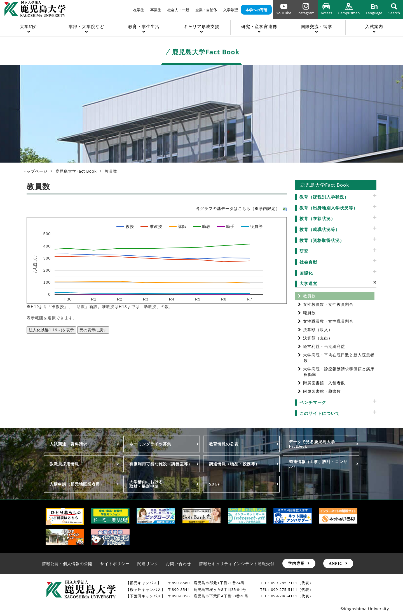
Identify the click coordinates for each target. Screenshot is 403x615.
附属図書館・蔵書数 (322, 391)
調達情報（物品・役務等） (234, 464)
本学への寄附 (256, 9)
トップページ (35, 171)
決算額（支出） (317, 338)
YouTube (283, 12)
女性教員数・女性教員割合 (328, 304)
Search (394, 12)
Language (374, 12)
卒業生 (155, 9)
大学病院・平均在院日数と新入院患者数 (338, 357)
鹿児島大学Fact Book (76, 171)
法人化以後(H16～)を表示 (51, 329)
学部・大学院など (86, 26)
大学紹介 (29, 26)
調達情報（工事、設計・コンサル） (318, 464)
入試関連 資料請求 (68, 444)
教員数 (309, 296)
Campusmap (349, 12)
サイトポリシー (115, 563)
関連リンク (147, 563)
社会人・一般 (178, 9)
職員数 (309, 312)
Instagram (306, 12)
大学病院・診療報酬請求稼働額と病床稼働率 (338, 371)
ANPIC (336, 563)
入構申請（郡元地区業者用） (77, 484)
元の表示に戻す (93, 329)
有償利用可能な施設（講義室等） (160, 464)
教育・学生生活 (144, 26)
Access (326, 12)
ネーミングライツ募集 (150, 444)
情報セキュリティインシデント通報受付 (237, 563)
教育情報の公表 (223, 444)
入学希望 (230, 9)
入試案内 (374, 26)
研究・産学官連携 (259, 26)
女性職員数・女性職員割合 (328, 321)
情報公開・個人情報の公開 (67, 563)
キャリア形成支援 (201, 26)
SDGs (214, 484)
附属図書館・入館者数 (324, 382)
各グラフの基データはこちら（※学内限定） (241, 208)
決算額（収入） (317, 329)
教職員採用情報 (64, 464)
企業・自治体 (206, 9)
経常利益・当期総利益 (324, 346)
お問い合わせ (178, 563)
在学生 (138, 9)
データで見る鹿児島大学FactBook (312, 444)
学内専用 (296, 563)
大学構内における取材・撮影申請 (146, 484)
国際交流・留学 (316, 26)
